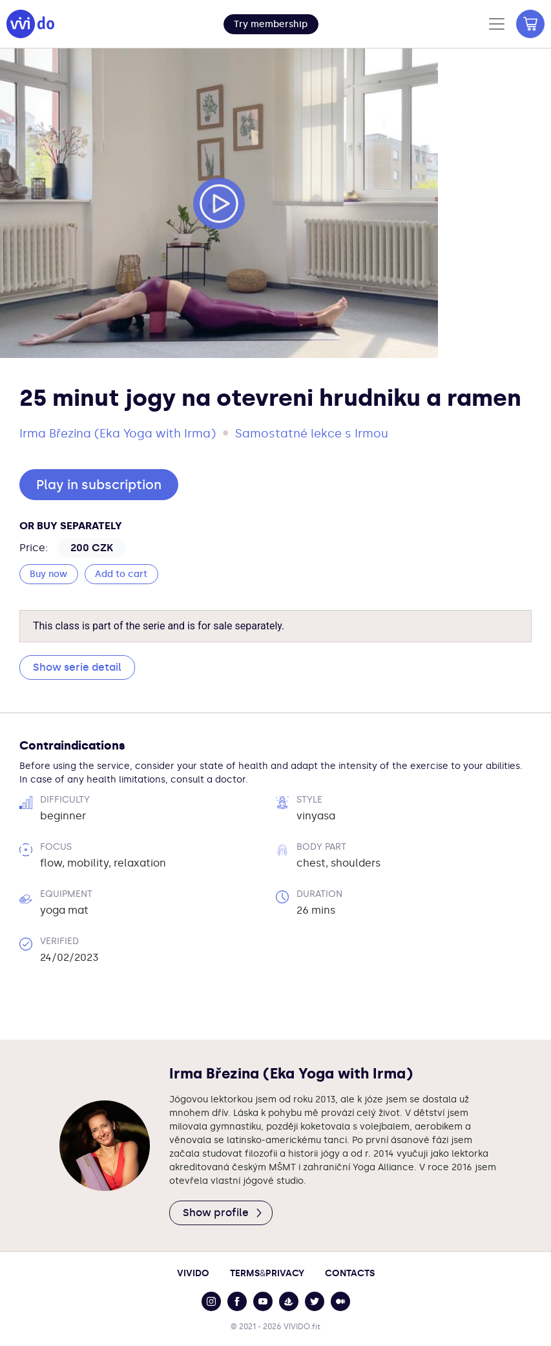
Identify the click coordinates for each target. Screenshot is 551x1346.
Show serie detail (77, 667)
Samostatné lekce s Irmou (311, 433)
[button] (271, 24)
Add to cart (121, 574)
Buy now (48, 574)
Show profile (223, 1212)
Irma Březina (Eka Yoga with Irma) (117, 433)
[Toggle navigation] (496, 24)
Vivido (193, 1273)
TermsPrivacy (267, 1273)
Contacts (350, 1273)
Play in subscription (98, 484)
